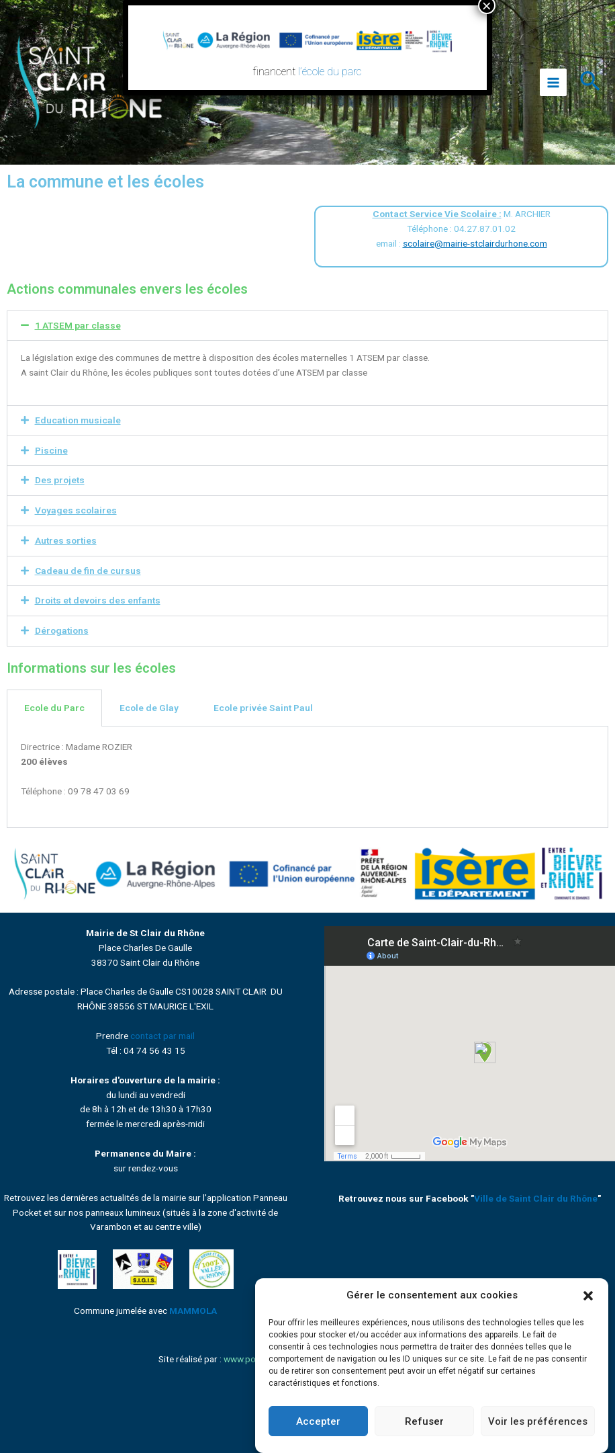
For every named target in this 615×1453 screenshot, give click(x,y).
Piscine (51, 450)
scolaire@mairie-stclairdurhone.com (475, 243)
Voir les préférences (537, 1421)
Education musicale (78, 420)
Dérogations (62, 630)
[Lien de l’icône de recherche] (591, 82)
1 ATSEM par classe (78, 325)
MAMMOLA (193, 1310)
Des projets (60, 479)
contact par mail (162, 1035)
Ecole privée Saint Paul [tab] (263, 707)
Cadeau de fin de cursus (88, 570)
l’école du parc (331, 71)
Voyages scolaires (76, 510)
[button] (588, 1295)
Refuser (424, 1421)
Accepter (318, 1421)
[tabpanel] (307, 776)
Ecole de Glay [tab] (149, 707)
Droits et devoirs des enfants (97, 600)
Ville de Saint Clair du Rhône (536, 1198)
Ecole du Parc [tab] (54, 707)
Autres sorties (66, 540)
